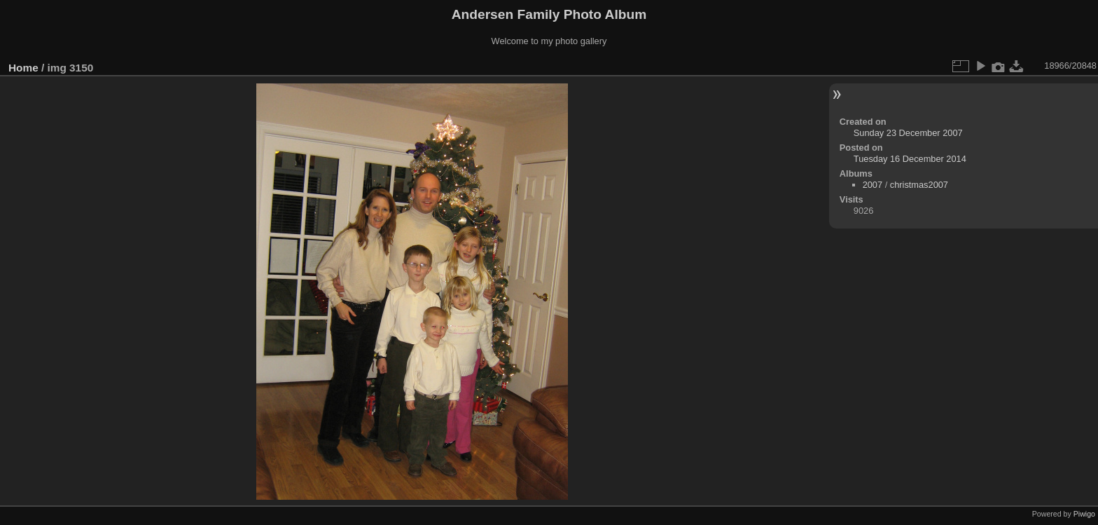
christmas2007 (919, 184)
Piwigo (1084, 514)
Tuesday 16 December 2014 (910, 159)
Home (23, 68)
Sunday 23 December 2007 (908, 133)
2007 (872, 184)
